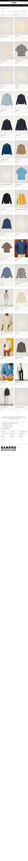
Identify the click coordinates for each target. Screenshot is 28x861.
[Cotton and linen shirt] (7, 28)
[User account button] (24, 2)
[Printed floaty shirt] (7, 250)
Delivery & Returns (22, 433)
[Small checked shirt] (7, 300)
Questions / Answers (4, 433)
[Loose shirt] (21, 226)
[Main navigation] (1, 2)
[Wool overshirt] (7, 127)
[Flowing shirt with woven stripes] (7, 324)
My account (21, 435)
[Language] (5, 440)
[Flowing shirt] (7, 226)
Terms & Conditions (13, 433)
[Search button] (4, 2)
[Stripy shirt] (7, 77)
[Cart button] (26, 2)
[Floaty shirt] (21, 102)
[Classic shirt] (21, 28)
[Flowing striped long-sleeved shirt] (21, 201)
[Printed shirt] (7, 275)
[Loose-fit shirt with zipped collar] (7, 176)
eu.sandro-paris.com (16, 0)
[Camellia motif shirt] (21, 275)
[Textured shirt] (7, 201)
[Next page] (18, 413)
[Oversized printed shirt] (21, 52)
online (25, 5)
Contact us (2, 435)
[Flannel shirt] (21, 77)
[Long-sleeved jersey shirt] (21, 349)
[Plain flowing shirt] (7, 349)
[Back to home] (14, 2)
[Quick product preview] (12, 33)
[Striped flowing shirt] (21, 374)
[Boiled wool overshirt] (7, 151)
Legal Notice (12, 435)
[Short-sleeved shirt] (7, 52)
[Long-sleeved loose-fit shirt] (21, 399)
